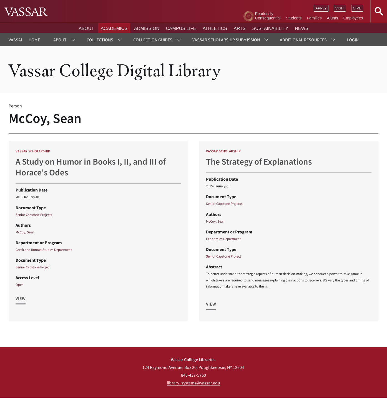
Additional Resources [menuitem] (303, 39)
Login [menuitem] (353, 39)
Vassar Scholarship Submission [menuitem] (226, 39)
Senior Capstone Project (33, 269)
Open (20, 286)
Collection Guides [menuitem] (152, 39)
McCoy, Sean (25, 234)
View (21, 300)
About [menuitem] (60, 39)
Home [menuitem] (34, 39)
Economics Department (223, 240)
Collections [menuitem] (100, 39)
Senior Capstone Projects (34, 216)
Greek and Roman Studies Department (44, 251)
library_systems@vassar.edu (193, 383)
